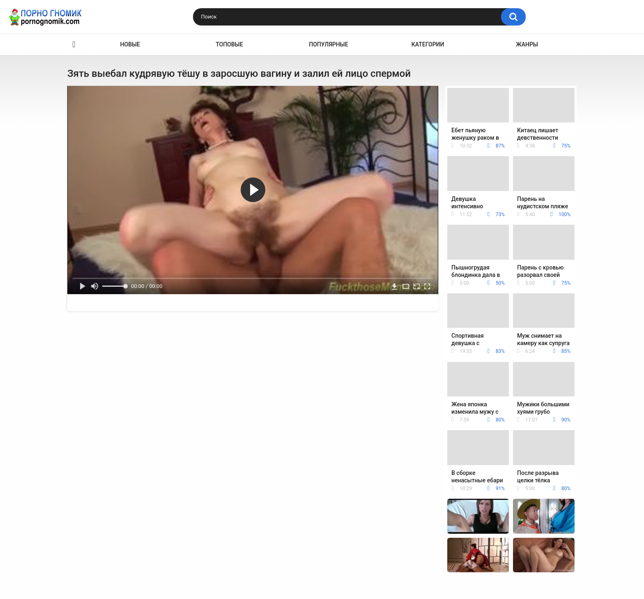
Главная (73, 44)
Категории (428, 44)
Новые (130, 44)
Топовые (229, 44)
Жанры (527, 44)
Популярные (328, 44)
